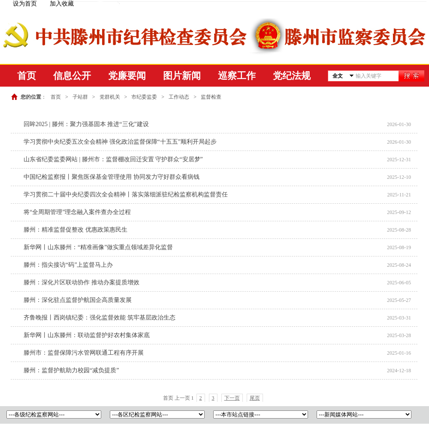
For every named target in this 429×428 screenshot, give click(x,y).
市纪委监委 (144, 97)
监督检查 (211, 97)
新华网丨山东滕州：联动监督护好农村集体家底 (87, 335)
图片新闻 (182, 75)
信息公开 (72, 75)
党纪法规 (292, 75)
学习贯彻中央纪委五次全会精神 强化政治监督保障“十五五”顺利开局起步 (120, 142)
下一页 (232, 398)
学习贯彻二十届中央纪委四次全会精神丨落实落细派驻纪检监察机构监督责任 (126, 194)
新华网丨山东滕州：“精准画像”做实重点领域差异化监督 (98, 247)
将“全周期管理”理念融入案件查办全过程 (77, 212)
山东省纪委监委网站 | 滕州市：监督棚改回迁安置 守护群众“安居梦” (113, 159)
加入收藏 (62, 3)
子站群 (80, 97)
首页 (26, 75)
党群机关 (110, 97)
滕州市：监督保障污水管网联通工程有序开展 (84, 353)
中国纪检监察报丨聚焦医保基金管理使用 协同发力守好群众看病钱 (111, 177)
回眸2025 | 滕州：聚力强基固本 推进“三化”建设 (86, 124)
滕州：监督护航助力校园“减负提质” (71, 370)
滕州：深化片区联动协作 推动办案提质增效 (81, 282)
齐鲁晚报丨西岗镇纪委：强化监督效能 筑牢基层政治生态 (99, 317)
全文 (337, 76)
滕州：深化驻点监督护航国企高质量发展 (78, 300)
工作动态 (179, 97)
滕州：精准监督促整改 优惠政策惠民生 (75, 229)
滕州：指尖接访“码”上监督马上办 (68, 265)
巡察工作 (237, 75)
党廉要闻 (127, 75)
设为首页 (25, 3)
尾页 (255, 398)
